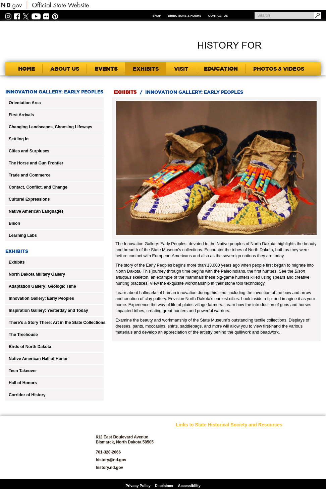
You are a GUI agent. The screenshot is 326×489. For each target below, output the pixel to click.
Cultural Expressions (29, 199)
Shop (157, 15)
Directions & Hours (185, 15)
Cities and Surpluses (29, 151)
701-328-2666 (108, 452)
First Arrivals (21, 115)
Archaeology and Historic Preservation (194, 452)
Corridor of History (27, 395)
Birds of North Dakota (30, 346)
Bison (14, 223)
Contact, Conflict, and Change (38, 187)
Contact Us (218, 15)
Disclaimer (164, 486)
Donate (182, 469)
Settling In (19, 139)
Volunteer (284, 469)
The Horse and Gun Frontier (36, 163)
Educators (235, 434)
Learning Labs (23, 235)
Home (26, 68)
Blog (180, 461)
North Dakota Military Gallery (37, 274)
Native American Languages (36, 211)
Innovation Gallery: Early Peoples (41, 298)
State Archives (288, 454)
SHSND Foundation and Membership (293, 444)
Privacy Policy (138, 486)
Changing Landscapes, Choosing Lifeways (50, 127)
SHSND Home (188, 434)
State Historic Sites (292, 461)
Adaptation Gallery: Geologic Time (42, 286)
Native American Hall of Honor (38, 358)
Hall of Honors (23, 382)
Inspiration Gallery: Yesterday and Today (48, 310)
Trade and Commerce (30, 175)
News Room (236, 450)
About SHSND (188, 442)
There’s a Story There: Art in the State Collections (57, 322)
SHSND (42, 447)
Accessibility (189, 486)
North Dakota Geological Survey (242, 459)
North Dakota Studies (244, 469)
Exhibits (17, 262)
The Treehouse (23, 334)
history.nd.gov (109, 467)
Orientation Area (25, 102)
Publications (286, 434)
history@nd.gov (111, 460)
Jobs (230, 442)
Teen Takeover (23, 370)
